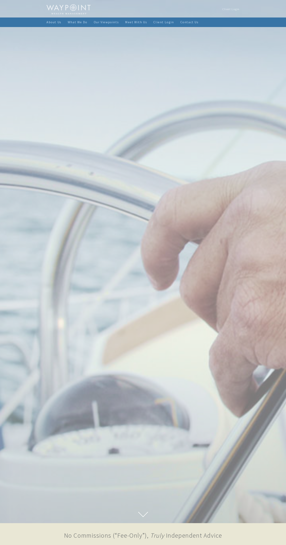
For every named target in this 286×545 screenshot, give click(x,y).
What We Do (77, 22)
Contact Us (189, 22)
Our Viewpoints (106, 22)
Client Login (231, 9)
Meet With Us (136, 22)
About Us (53, 22)
